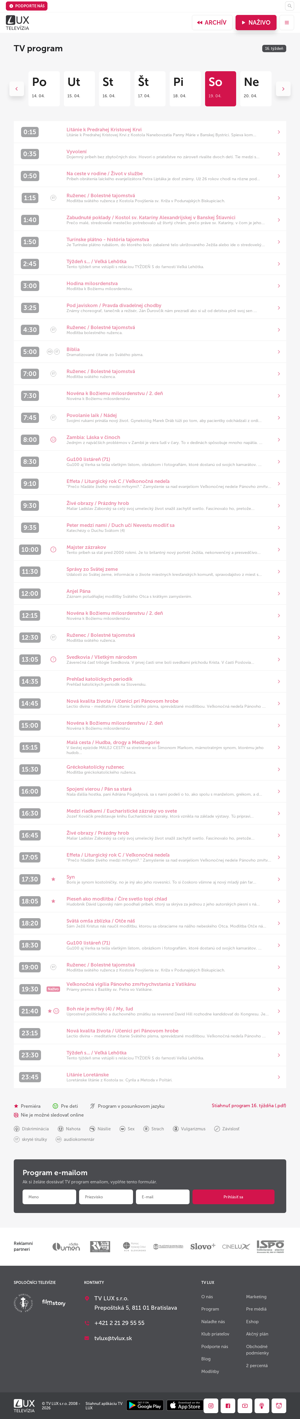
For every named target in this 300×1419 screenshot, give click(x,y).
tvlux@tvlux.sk (113, 1338)
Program (210, 1309)
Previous (16, 88)
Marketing (256, 1296)
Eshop (252, 1321)
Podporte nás (27, 6)
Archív (211, 22)
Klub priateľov (215, 1334)
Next (283, 88)
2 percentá (257, 1365)
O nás (207, 1296)
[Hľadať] (289, 6)
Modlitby (210, 1371)
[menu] (286, 22)
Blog (206, 1359)
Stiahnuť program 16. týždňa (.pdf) (249, 1105)
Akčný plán (257, 1334)
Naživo (255, 22)
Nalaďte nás (213, 1321)
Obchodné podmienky (257, 1350)
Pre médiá (256, 1309)
